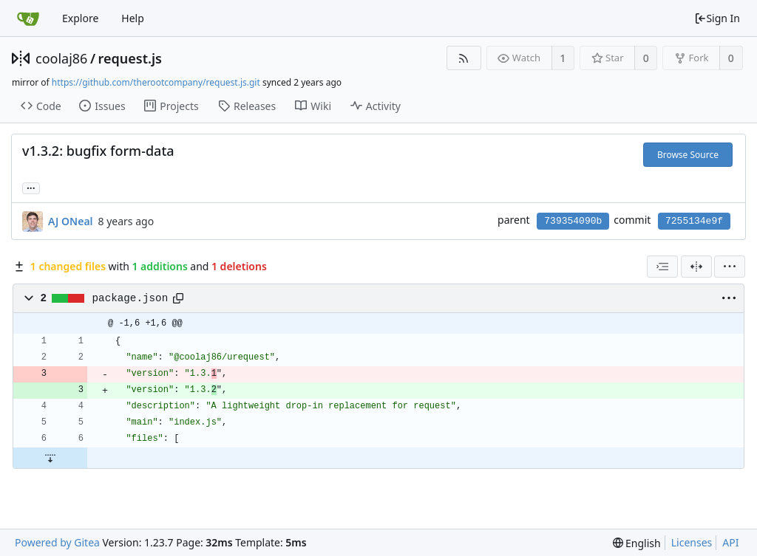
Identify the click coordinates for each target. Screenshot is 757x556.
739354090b (573, 221)
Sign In (717, 18)
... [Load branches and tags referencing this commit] (31, 187)
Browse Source (688, 154)
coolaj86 (61, 58)
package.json (130, 298)
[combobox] (662, 266)
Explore (80, 18)
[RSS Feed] (464, 58)
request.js (130, 58)
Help (132, 18)
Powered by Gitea (57, 542)
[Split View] (696, 266)
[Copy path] (178, 298)
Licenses (692, 542)
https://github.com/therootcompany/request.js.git (156, 82)
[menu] (729, 266)
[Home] (28, 18)
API (730, 542)
